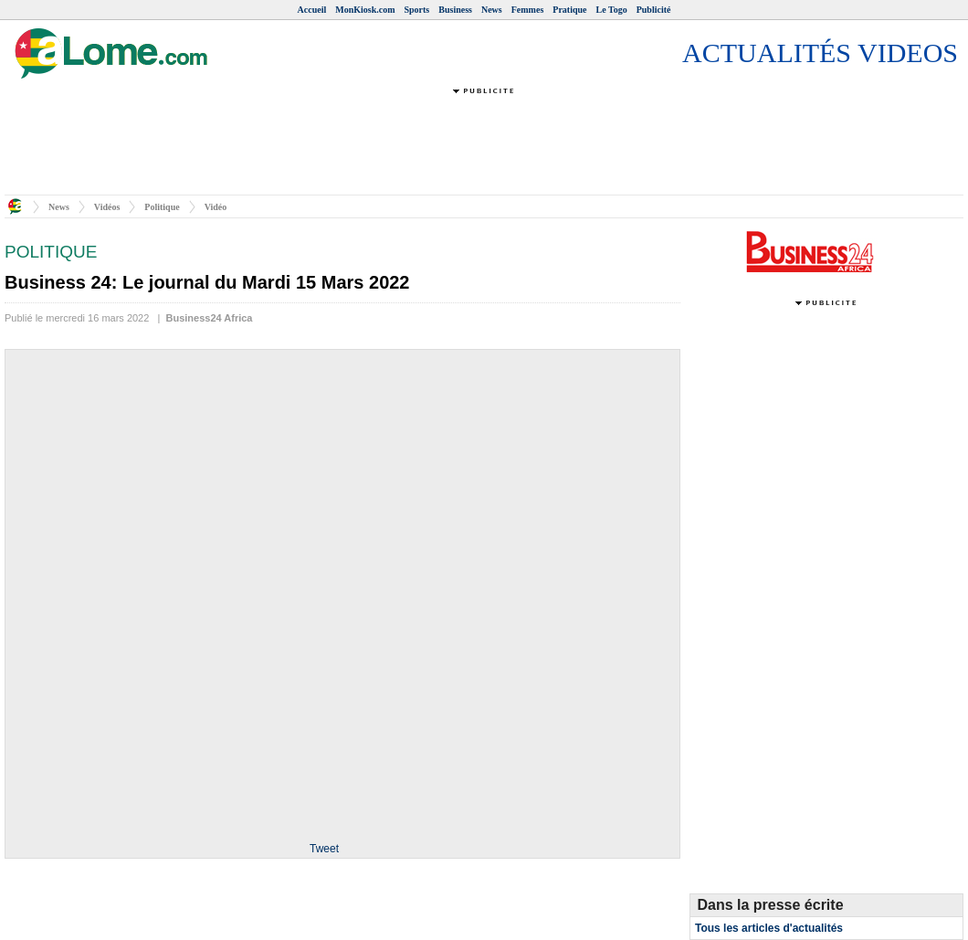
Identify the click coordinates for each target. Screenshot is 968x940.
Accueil (312, 10)
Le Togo (611, 10)
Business (455, 10)
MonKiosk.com (365, 10)
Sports (416, 10)
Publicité (654, 10)
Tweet (324, 848)
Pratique (569, 10)
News (491, 10)
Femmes (527, 10)
